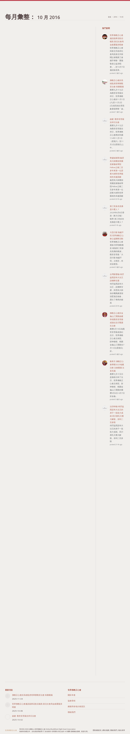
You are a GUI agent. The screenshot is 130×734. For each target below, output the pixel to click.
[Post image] (7, 696)
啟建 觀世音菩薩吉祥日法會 (24, 716)
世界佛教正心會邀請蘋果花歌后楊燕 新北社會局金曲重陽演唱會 (37, 705)
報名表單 (121, 730)
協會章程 (71, 700)
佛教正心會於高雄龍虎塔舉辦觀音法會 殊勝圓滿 (32, 695)
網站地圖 (105, 730)
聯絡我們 (71, 712)
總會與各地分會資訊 (76, 706)
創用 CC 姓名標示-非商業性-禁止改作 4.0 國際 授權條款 (58, 731)
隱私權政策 (97, 730)
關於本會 (71, 695)
